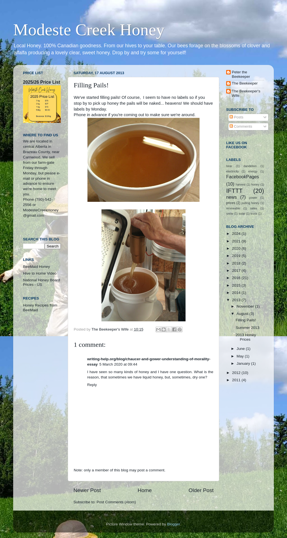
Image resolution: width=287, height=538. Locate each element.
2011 (237, 380)
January (244, 363)
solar (242, 213)
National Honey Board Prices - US (41, 282)
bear (229, 166)
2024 (237, 233)
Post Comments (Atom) (116, 502)
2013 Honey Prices (246, 337)
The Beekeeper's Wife (246, 93)
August (243, 314)
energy (253, 171)
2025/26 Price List (41, 82)
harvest (241, 184)
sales (253, 208)
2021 (237, 241)
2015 (237, 285)
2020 (237, 248)
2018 (237, 263)
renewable (233, 208)
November (246, 306)
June (241, 349)
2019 (237, 256)
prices (230, 203)
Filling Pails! (246, 320)
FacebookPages (242, 176)
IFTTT (234, 190)
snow (229, 213)
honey (255, 184)
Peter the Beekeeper (241, 74)
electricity (232, 171)
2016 (237, 278)
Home (145, 490)
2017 (237, 270)
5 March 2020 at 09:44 (118, 364)
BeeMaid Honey (36, 267)
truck (254, 213)
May (241, 356)
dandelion (250, 166)
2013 (237, 300)
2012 (237, 373)
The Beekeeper (245, 83)
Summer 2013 (248, 328)
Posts (237, 117)
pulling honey (251, 203)
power (253, 197)
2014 (237, 293)
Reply (92, 385)
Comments (241, 126)
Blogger (173, 524)
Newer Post (87, 490)
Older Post (201, 490)
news (231, 197)
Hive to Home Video (40, 273)
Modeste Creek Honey (89, 29)
